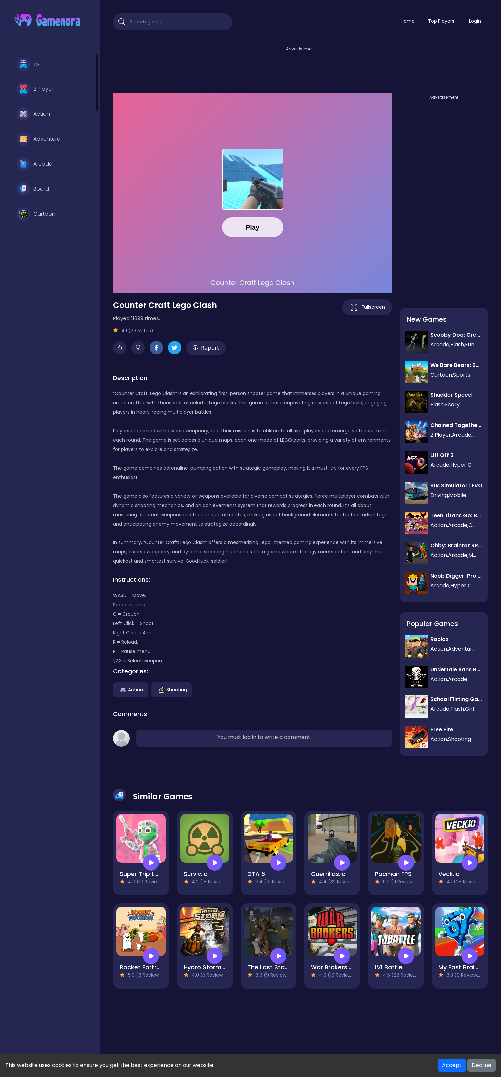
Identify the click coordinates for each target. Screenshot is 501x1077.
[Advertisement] (301, 67)
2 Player (35, 89)
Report (206, 348)
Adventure (38, 139)
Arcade (34, 164)
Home (408, 21)
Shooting (171, 689)
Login (475, 21)
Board (33, 189)
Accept (452, 1065)
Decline (481, 1065)
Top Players (441, 21)
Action (33, 114)
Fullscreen (367, 307)
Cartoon (36, 214)
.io (28, 64)
